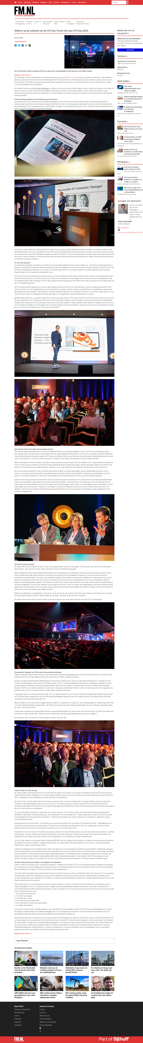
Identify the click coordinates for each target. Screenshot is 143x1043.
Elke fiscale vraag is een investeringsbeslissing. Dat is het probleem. (133, 190)
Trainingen (27, 2)
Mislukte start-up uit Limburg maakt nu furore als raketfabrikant (51, 970)
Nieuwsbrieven (19, 1013)
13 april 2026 (44, 964)
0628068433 (124, 228)
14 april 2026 (19, 964)
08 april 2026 (70, 989)
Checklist (56, 2)
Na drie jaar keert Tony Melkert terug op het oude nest (133, 129)
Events (20, 2)
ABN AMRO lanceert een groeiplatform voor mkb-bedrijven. (24, 995)
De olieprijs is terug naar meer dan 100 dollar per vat (101, 970)
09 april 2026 (44, 989)
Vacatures (35, 2)
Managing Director (123, 73)
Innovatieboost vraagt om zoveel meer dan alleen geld (102, 995)
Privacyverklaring (45, 1019)
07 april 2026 (96, 989)
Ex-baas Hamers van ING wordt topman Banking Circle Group (132, 139)
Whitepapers (65, 2)
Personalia (121, 121)
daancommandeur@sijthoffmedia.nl (130, 232)
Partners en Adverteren (22, 1009)
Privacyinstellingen (46, 1025)
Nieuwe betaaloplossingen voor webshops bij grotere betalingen (133, 99)
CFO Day (72, 77)
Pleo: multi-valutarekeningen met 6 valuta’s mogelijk (132, 88)
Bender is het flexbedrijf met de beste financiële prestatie (24, 970)
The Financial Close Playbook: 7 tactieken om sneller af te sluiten (133, 180)
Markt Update (123, 81)
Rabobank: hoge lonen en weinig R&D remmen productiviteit (76, 970)
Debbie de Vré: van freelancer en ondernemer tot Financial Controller (133, 152)
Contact (73, 2)
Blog (50, 2)
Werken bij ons (44, 1016)
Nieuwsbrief (82, 2)
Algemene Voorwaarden (48, 1022)
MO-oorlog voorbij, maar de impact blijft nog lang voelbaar (76, 995)
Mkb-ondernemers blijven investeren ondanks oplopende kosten (51, 995)
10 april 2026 (19, 989)
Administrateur (122, 67)
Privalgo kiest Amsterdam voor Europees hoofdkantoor (133, 109)
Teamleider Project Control (126, 61)
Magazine (44, 2)
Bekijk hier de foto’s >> (23, 75)
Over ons (43, 1013)
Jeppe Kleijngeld (20, 41)
